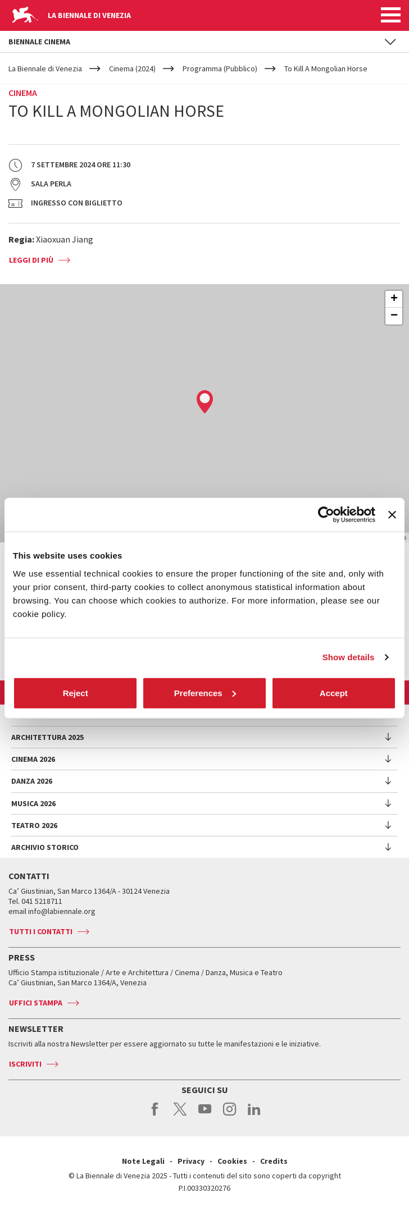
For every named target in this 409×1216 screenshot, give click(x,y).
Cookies (232, 1161)
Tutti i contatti (40, 931)
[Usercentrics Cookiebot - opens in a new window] (326, 514)
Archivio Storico (45, 847)
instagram (229, 1114)
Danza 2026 (31, 781)
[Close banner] (392, 515)
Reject (75, 692)
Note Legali (143, 1161)
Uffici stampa (35, 1003)
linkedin (254, 1114)
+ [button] (394, 299)
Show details (348, 657)
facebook (155, 1114)
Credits (274, 1161)
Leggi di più (31, 260)
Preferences (205, 692)
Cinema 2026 (33, 759)
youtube (204, 1114)
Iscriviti (25, 1064)
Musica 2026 (33, 803)
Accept (334, 692)
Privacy (191, 1161)
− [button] (394, 316)
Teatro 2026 (34, 825)
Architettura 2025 (47, 737)
